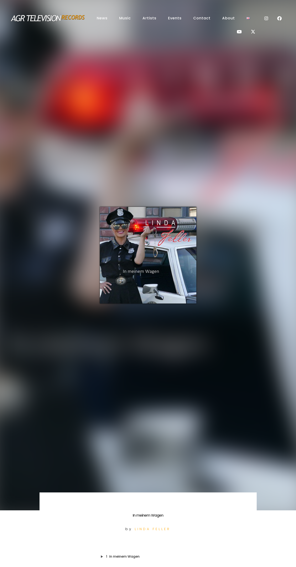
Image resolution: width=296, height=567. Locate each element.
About (228, 18)
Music (125, 18)
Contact (202, 18)
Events (175, 18)
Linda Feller (153, 529)
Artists (149, 18)
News (102, 18)
